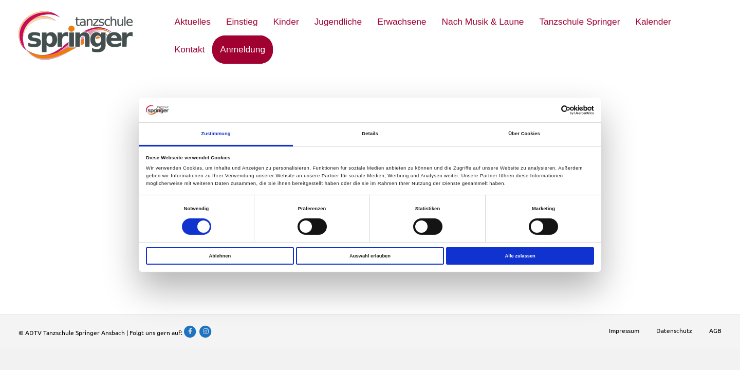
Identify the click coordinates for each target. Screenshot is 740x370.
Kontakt (190, 49)
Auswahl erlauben (370, 255)
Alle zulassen (520, 255)
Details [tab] (370, 133)
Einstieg (242, 21)
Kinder (286, 21)
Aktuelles (193, 21)
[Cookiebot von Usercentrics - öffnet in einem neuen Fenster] (549, 110)
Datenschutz (674, 330)
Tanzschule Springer (579, 21)
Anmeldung (242, 49)
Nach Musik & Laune (483, 21)
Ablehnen (220, 255)
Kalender (653, 21)
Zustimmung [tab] (215, 133)
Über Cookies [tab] (524, 133)
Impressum (624, 330)
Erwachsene (401, 21)
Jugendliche (338, 21)
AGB (715, 330)
